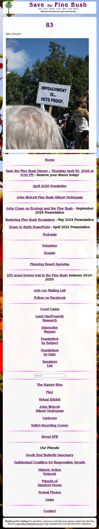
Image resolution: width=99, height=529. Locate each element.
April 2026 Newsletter (49, 186)
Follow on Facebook (49, 298)
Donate (49, 253)
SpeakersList (49, 364)
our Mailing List (52, 290)
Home (49, 160)
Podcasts (49, 235)
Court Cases (49, 309)
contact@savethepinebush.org (29, 524)
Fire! (49, 392)
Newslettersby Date (49, 352)
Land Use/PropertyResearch (49, 318)
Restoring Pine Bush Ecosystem (30, 220)
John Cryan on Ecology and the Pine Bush (39, 208)
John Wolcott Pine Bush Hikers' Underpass (50, 197)
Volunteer (49, 246)
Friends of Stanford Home (50, 483)
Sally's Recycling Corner (49, 425)
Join (37, 290)
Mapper (49, 332)
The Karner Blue (50, 385)
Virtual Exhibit (49, 400)
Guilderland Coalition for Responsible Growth (49, 462)
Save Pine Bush (58, 4)
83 (49, 25)
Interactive (49, 328)
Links (49, 500)
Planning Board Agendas (49, 264)
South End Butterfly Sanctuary (49, 455)
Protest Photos (49, 492)
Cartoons (50, 418)
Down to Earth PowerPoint (29, 227)
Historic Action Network (49, 472)
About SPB (49, 437)
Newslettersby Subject (49, 341)
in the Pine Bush (48, 275)
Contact (50, 511)
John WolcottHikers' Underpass (50, 409)
